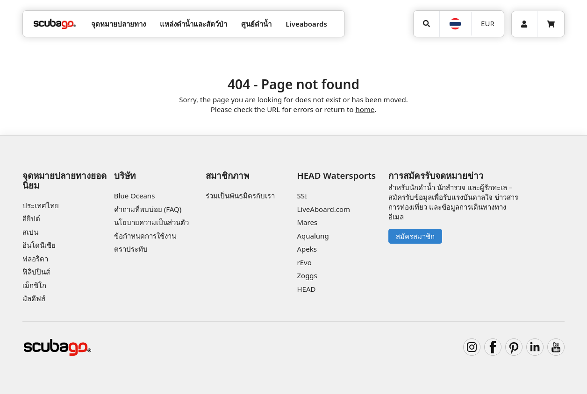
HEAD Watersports (336, 175)
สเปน (30, 232)
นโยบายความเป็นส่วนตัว (151, 222)
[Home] (55, 24)
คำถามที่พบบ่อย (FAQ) (147, 209)
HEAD (306, 289)
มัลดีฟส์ (33, 298)
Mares (307, 222)
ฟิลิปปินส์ (36, 271)
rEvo (304, 262)
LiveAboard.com (323, 209)
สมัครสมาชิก (415, 236)
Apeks (306, 248)
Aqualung (313, 235)
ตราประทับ (131, 248)
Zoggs (307, 275)
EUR (487, 23)
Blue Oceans (134, 195)
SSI (302, 195)
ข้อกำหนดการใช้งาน (145, 235)
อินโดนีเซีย (39, 245)
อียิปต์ (31, 218)
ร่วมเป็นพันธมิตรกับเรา (240, 195)
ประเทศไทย (40, 205)
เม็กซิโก (34, 285)
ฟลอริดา (35, 258)
